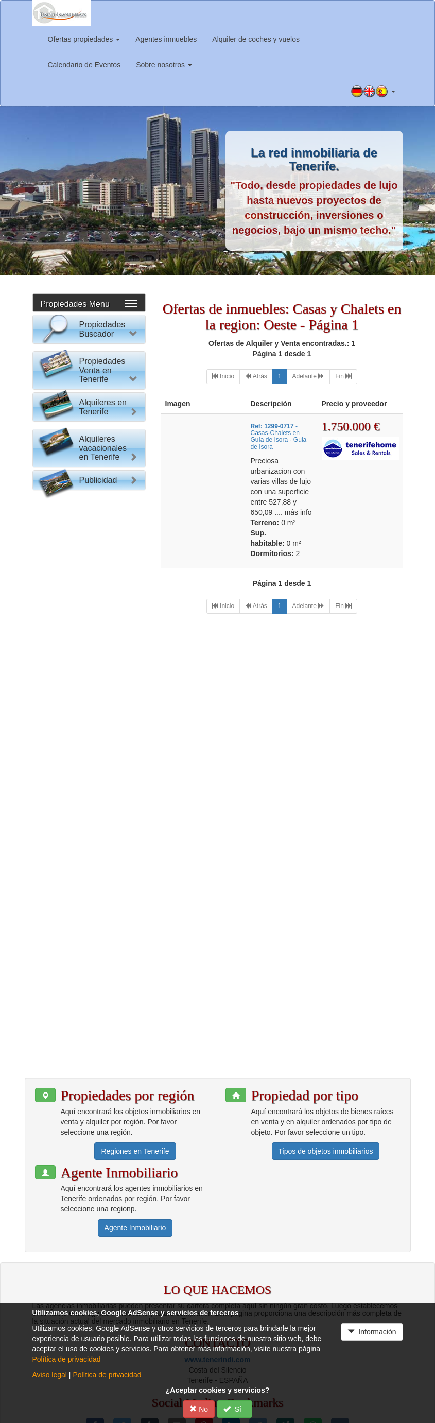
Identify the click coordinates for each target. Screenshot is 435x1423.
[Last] (343, 376)
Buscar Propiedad (89, 524)
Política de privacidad (66, 1359)
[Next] (308, 376)
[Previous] (256, 376)
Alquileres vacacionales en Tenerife (103, 898)
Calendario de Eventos (84, 65)
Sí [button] (234, 1409)
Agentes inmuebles (166, 39)
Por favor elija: (66, 357)
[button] (373, 92)
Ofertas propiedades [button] (84, 39)
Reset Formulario (89, 545)
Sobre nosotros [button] (164, 65)
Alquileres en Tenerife (103, 775)
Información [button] (371, 1332)
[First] (223, 376)
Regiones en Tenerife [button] (135, 1091)
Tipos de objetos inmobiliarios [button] (326, 1091)
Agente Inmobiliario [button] (135, 1169)
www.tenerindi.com (218, 1300)
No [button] (198, 1409)
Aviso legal (49, 1374)
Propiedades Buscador (102, 329)
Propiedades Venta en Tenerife (102, 583)
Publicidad (98, 951)
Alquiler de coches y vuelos (256, 39)
